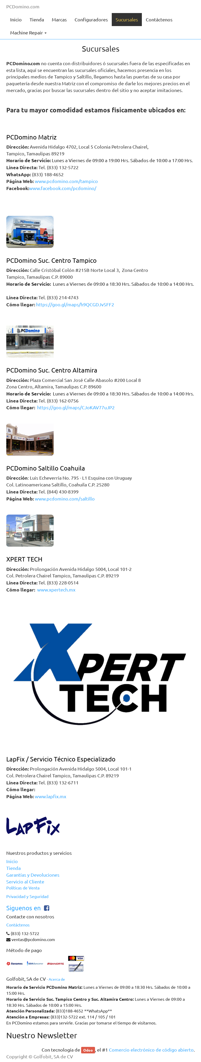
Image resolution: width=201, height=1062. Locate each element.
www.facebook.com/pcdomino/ (62, 188)
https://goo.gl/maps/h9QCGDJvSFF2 (75, 304)
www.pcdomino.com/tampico (66, 181)
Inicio (12, 861)
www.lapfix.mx (50, 796)
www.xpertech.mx (56, 589)
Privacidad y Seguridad (27, 896)
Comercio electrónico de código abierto (151, 1049)
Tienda (13, 868)
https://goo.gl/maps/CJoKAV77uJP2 (75, 407)
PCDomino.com (23, 6)
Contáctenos (18, 925)
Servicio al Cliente (25, 881)
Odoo (88, 1050)
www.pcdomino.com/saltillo (65, 498)
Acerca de (57, 979)
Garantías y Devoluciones (32, 874)
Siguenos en (23, 908)
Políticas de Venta (23, 888)
